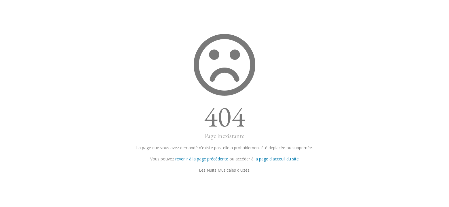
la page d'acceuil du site (277, 159)
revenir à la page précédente (201, 159)
